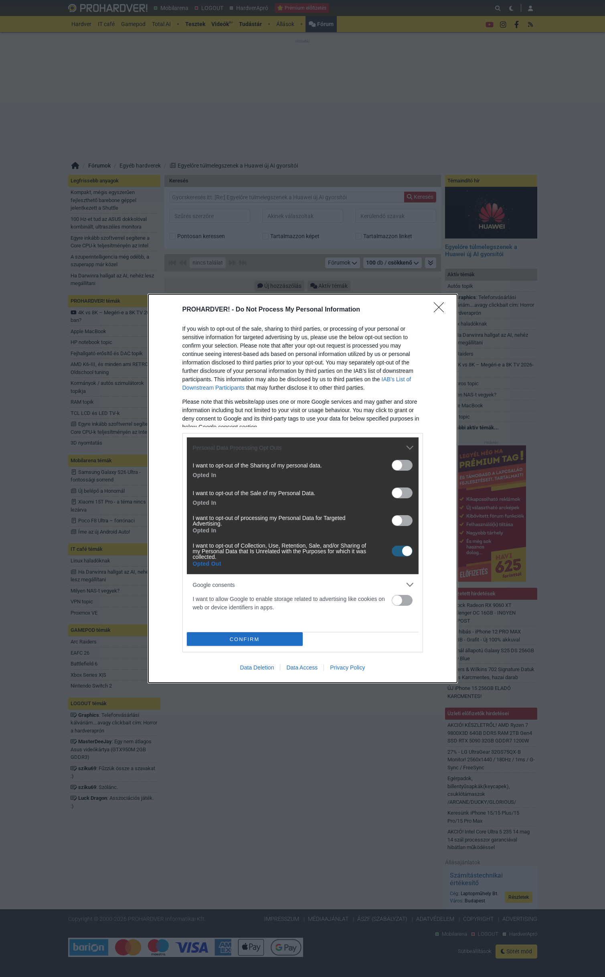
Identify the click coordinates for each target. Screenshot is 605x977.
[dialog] (302, 488)
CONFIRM (245, 639)
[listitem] (303, 447)
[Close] (441, 310)
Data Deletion (257, 667)
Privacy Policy (347, 667)
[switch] (402, 465)
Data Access (302, 667)
